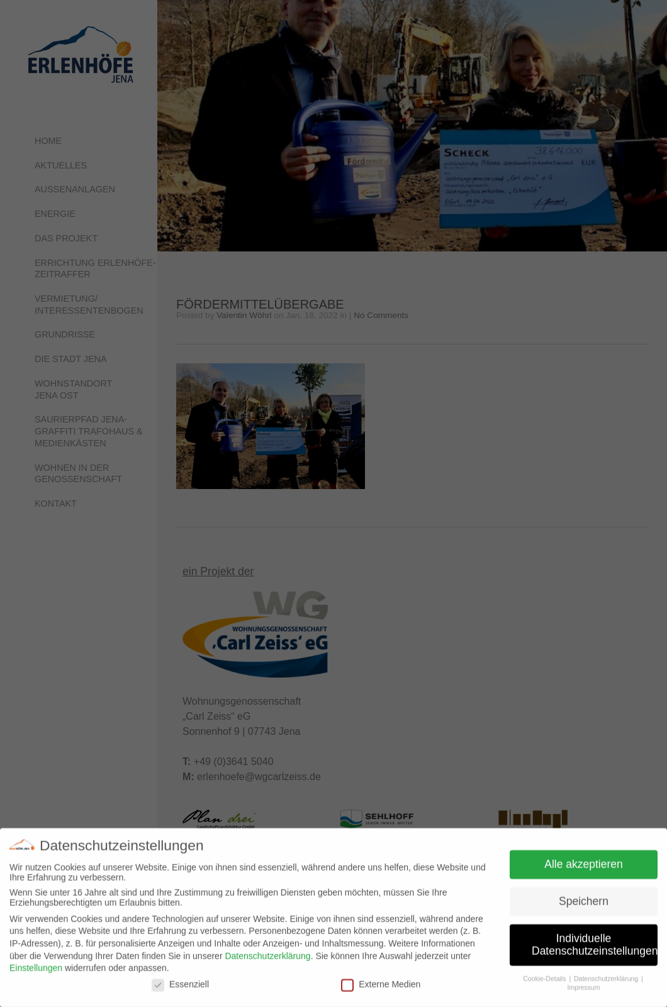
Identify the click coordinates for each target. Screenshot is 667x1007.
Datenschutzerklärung (267, 960)
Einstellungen (35, 972)
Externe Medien (380, 989)
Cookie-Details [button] (545, 983)
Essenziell (180, 989)
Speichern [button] (583, 906)
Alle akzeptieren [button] (583, 869)
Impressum (584, 992)
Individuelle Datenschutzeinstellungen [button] (595, 949)
